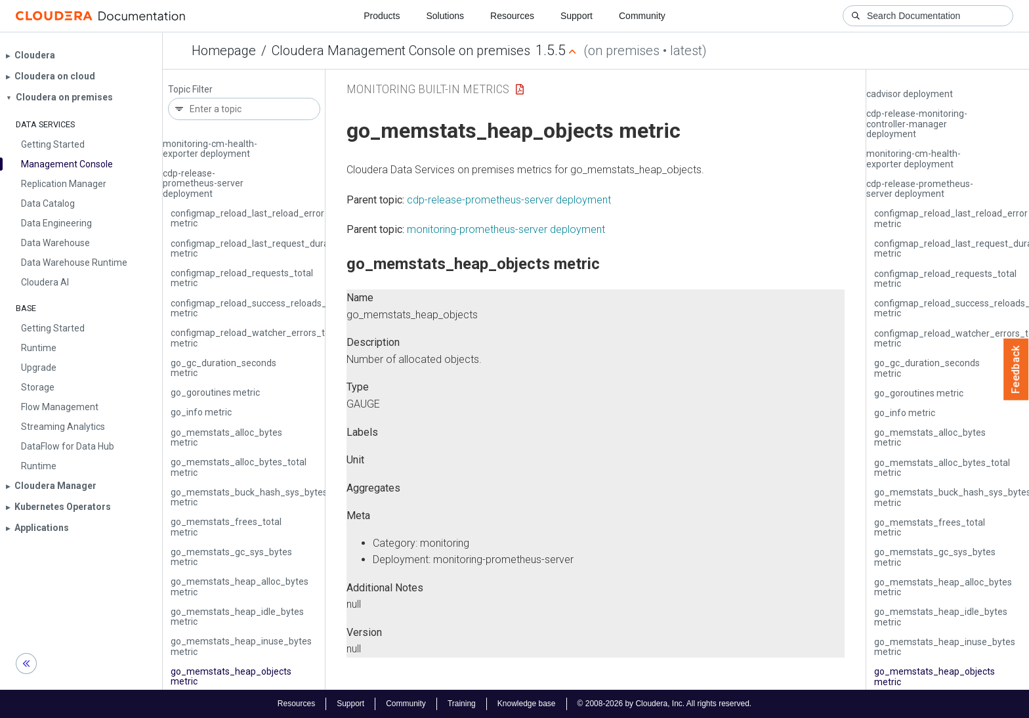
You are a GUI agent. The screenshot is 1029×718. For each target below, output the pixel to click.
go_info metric (201, 412)
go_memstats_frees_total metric (226, 527)
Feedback (1016, 369)
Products (382, 16)
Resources (512, 16)
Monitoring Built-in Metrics (427, 88)
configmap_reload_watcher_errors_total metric (256, 337)
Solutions (445, 16)
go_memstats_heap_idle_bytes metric (237, 616)
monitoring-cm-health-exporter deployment (210, 148)
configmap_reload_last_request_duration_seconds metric (278, 248)
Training (462, 703)
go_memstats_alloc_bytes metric (226, 437)
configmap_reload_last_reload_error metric (247, 218)
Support (576, 16)
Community (642, 16)
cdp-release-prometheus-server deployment (203, 183)
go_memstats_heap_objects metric (231, 676)
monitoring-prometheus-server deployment (506, 229)
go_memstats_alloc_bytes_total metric (238, 467)
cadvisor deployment (909, 94)
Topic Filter (190, 90)
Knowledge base (526, 703)
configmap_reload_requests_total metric (242, 278)
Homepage (224, 50)
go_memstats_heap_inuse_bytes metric (241, 646)
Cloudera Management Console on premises (401, 50)
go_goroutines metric (215, 392)
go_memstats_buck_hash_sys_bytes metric (249, 497)
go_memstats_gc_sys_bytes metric (231, 557)
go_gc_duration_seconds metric (223, 368)
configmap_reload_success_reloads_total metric (258, 308)
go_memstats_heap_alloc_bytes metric (239, 586)
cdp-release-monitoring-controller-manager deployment (916, 123)
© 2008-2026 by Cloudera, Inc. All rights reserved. (665, 703)
